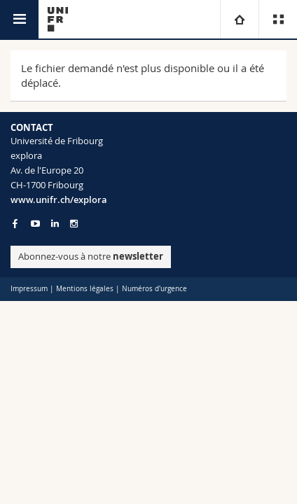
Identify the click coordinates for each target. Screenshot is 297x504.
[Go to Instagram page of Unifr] (74, 223)
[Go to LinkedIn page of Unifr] (55, 223)
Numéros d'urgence (154, 288)
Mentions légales (84, 288)
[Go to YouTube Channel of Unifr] (35, 223)
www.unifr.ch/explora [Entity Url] (59, 199)
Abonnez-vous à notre (90, 256)
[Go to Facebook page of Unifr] (15, 223)
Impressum (29, 288)
